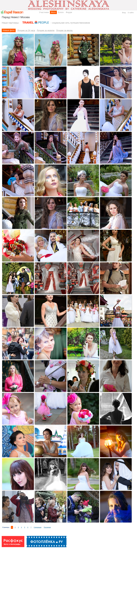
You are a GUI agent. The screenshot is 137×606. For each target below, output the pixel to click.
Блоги (61, 12)
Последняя (47, 527)
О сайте (131, 12)
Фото (53, 12)
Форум (69, 12)
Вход (124, 12)
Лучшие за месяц (64, 30)
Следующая (37, 527)
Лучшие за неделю (46, 30)
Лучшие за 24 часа (26, 30)
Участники (44, 12)
